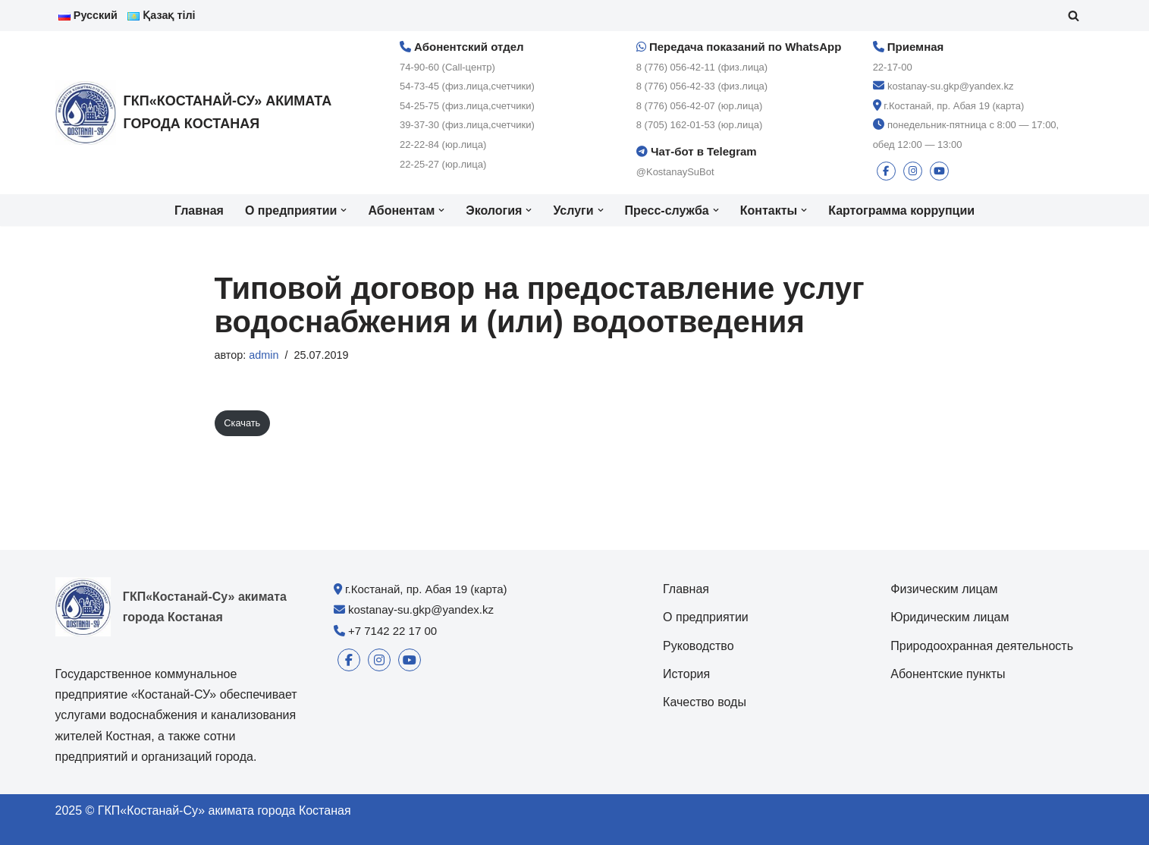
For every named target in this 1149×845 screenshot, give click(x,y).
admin (263, 355)
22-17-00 (892, 67)
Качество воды (704, 702)
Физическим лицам (943, 589)
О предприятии (706, 617)
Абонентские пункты (947, 674)
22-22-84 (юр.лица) (443, 144)
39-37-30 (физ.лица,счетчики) (467, 124)
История (686, 674)
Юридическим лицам (949, 617)
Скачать (242, 423)
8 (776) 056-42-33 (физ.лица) (702, 86)
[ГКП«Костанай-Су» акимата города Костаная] (203, 112)
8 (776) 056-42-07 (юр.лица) (699, 106)
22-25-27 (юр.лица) (443, 164)
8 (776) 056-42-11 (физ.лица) (702, 67)
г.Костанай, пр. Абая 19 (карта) (954, 106)
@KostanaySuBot (675, 171)
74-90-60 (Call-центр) (447, 67)
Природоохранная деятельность (981, 645)
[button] (344, 210)
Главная (199, 210)
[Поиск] (1073, 15)
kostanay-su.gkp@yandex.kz (950, 86)
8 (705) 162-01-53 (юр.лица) (699, 124)
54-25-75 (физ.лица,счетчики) (467, 106)
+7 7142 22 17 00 (392, 630)
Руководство (698, 645)
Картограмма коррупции (901, 210)
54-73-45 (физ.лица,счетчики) (467, 86)
